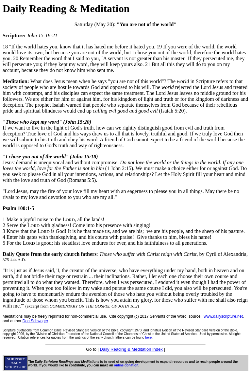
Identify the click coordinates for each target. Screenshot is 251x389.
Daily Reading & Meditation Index (131, 349)
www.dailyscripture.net (223, 316)
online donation (126, 365)
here (148, 337)
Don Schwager (35, 321)
